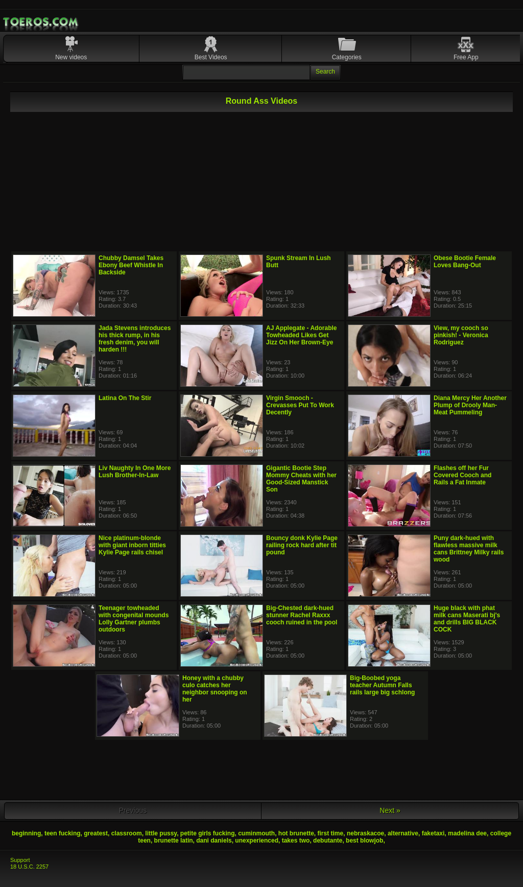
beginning (26, 833)
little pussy (161, 833)
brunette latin (173, 840)
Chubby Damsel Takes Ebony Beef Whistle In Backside (131, 265)
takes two (296, 840)
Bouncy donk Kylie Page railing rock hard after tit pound (302, 545)
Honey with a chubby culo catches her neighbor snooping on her (214, 688)
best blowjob (364, 840)
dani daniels (213, 840)
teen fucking (62, 833)
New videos (71, 57)
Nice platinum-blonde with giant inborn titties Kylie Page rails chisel (132, 545)
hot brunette (296, 833)
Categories (347, 57)
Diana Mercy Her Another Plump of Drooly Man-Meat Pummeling (470, 405)
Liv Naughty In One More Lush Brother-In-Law (135, 471)
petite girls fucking (207, 833)
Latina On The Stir (125, 398)
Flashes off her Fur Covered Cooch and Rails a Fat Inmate (462, 475)
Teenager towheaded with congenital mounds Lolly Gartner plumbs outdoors (134, 618)
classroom (126, 833)
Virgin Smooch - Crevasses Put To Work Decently (300, 405)
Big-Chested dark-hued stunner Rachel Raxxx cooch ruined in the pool (301, 615)
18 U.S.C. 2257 (29, 866)
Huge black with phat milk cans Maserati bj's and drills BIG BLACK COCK (467, 618)
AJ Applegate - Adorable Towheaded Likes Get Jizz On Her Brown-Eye (301, 335)
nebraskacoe (365, 833)
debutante (327, 840)
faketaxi (433, 833)
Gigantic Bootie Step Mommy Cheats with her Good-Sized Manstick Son (301, 478)
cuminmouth (256, 833)
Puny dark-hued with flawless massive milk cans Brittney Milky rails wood (469, 548)
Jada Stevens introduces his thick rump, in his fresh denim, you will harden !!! (135, 338)
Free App (466, 57)
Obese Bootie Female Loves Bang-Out (465, 261)
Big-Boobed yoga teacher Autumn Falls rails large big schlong (382, 685)
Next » (389, 810)
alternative (403, 833)
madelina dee (467, 833)
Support (20, 860)
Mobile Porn (41, 22)
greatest (96, 833)
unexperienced (256, 840)
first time (331, 833)
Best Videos (211, 57)
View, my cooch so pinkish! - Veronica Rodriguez (461, 335)
